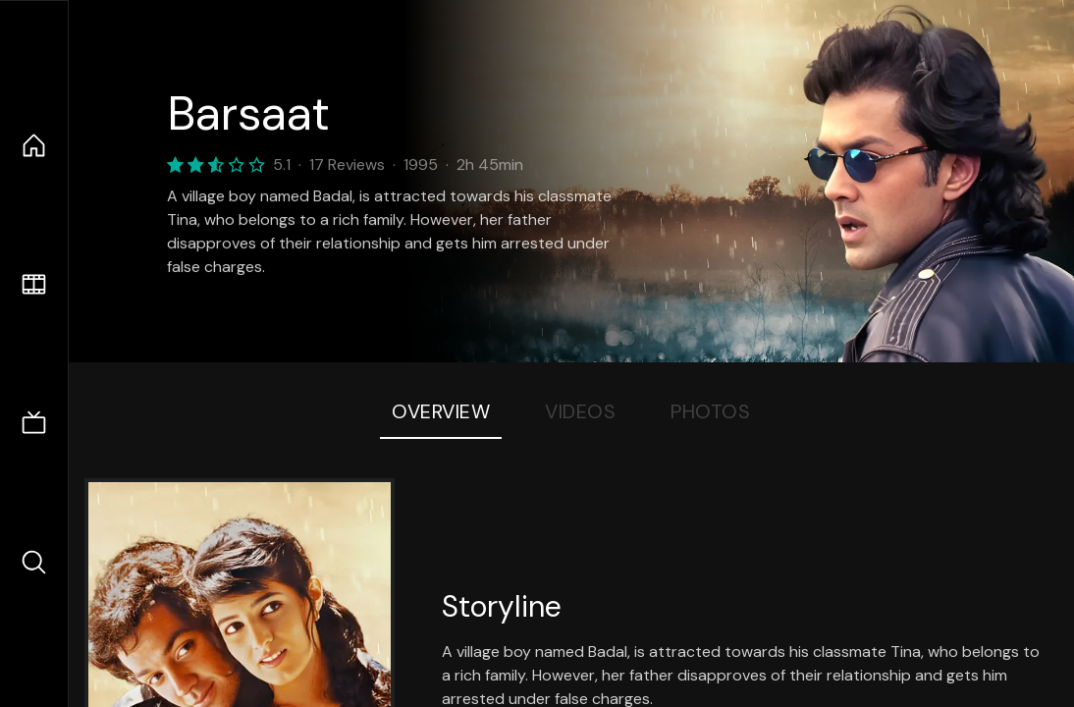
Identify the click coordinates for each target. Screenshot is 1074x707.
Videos (580, 411)
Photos (710, 411)
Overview (441, 411)
